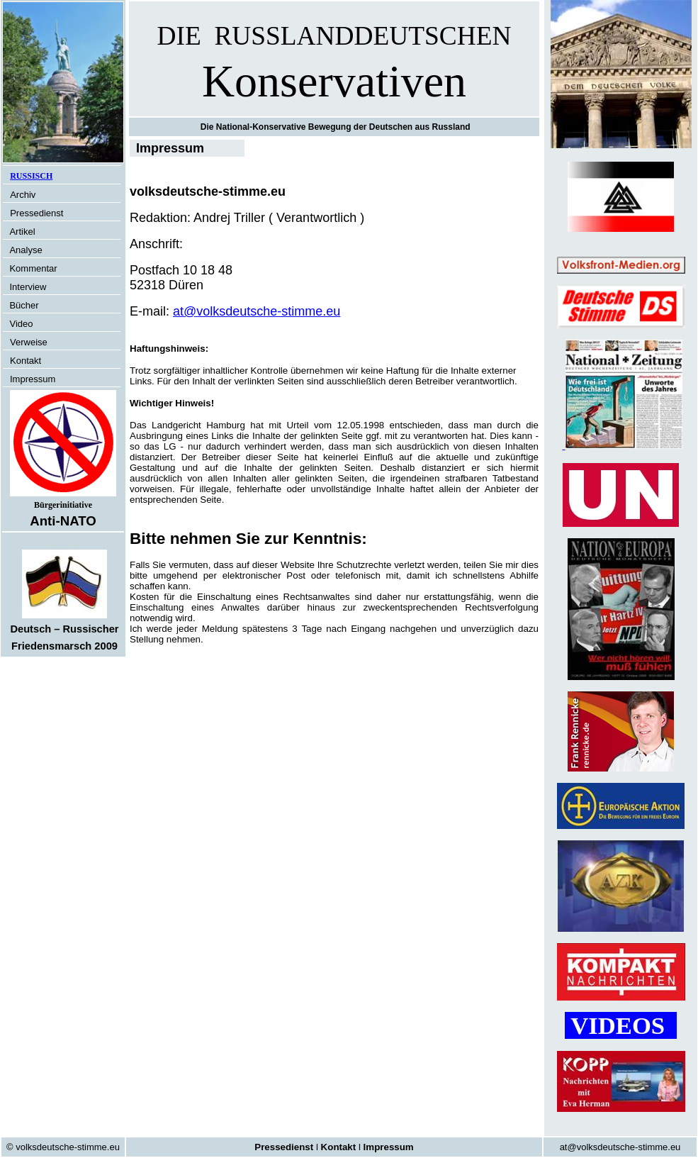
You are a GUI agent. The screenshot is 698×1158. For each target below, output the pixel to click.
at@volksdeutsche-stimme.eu (256, 311)
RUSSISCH (31, 176)
